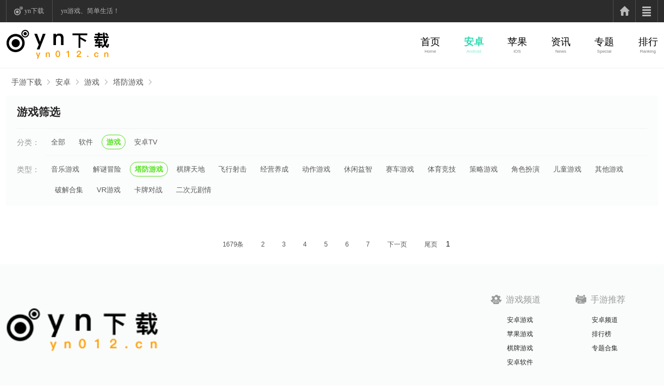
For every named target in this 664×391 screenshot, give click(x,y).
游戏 (91, 82)
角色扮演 (525, 169)
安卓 (474, 41)
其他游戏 (609, 169)
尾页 (430, 244)
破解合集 (69, 190)
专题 (604, 41)
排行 (648, 41)
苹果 (517, 41)
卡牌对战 (148, 190)
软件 (86, 142)
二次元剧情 (193, 190)
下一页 (397, 244)
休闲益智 (358, 169)
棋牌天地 (191, 169)
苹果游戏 (520, 334)
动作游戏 (316, 169)
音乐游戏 (65, 169)
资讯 (561, 41)
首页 (430, 41)
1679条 (233, 244)
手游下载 (26, 82)
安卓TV (146, 142)
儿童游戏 (567, 169)
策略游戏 (483, 169)
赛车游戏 (400, 169)
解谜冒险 (107, 169)
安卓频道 (605, 320)
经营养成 (274, 169)
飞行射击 (232, 169)
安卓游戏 (520, 320)
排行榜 (601, 334)
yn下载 (34, 11)
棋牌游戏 (520, 348)
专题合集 (605, 348)
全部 (58, 142)
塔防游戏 (128, 82)
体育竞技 (442, 169)
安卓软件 (520, 362)
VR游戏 (109, 190)
